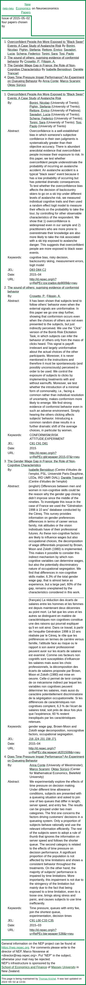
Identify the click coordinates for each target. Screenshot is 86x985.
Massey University (63, 967)
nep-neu (8, 8)
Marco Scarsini (70, 81)
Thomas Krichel (47, 978)
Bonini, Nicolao (40, 102)
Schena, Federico (28, 53)
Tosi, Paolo (66, 53)
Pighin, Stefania (29, 49)
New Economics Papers (23, 8)
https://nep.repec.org (15, 947)
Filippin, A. (48, 61)
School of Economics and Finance (24, 967)
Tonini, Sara (50, 53)
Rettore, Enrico (52, 49)
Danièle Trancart (72, 477)
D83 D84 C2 (38, 269)
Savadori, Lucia (40, 114)
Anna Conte (51, 81)
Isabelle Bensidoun (59, 69)
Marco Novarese (34, 951)
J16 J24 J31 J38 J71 (42, 739)
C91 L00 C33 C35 (42, 920)
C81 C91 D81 (39, 443)
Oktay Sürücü (17, 85)
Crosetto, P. (32, 61)
